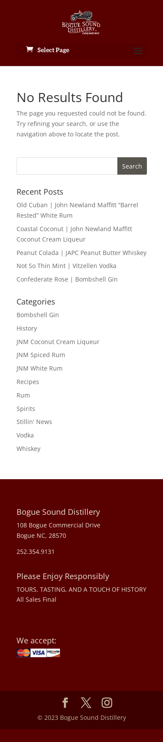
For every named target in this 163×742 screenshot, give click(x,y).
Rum (23, 395)
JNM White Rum (40, 368)
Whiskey (28, 448)
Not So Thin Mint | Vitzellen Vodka (66, 266)
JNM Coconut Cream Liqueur (58, 342)
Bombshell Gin (38, 315)
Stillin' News (34, 421)
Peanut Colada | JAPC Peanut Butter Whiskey (81, 252)
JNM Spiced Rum (41, 355)
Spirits (26, 408)
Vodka (25, 435)
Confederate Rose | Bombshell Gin (67, 279)
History (27, 328)
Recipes (28, 382)
